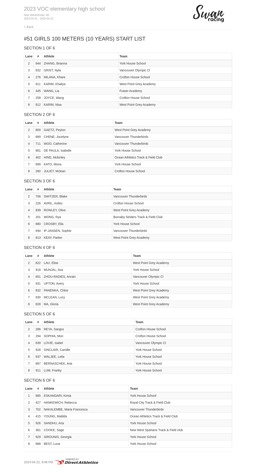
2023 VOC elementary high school (64, 9)
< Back (28, 27)
